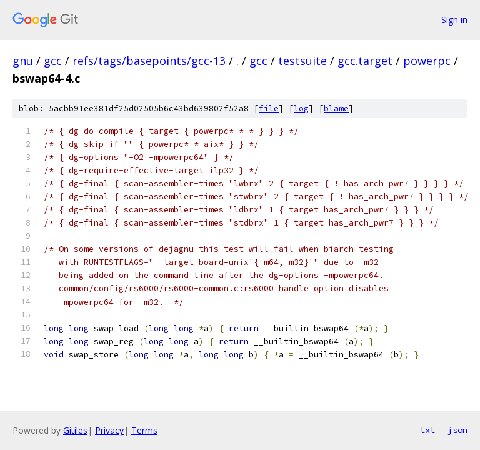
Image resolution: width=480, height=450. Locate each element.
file (269, 108)
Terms (144, 430)
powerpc (427, 60)
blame (336, 108)
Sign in (454, 20)
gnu (22, 60)
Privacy (109, 430)
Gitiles (75, 430)
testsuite (302, 60)
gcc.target (365, 60)
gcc (53, 60)
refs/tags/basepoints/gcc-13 (149, 60)
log (301, 108)
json (458, 430)
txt (427, 430)
